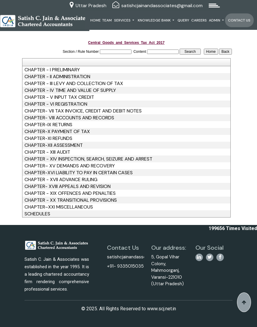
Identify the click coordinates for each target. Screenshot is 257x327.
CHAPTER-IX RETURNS (48, 124)
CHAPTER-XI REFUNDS (48, 138)
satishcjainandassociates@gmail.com (162, 5)
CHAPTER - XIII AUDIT (47, 152)
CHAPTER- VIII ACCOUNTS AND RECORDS (69, 117)
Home (95, 20)
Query (183, 20)
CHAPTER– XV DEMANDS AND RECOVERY (70, 166)
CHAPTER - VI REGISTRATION (56, 104)
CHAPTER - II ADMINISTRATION (57, 76)
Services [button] (122, 20)
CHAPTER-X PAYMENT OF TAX (57, 131)
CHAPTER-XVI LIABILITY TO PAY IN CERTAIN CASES (79, 172)
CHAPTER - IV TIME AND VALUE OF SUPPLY (70, 90)
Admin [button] (215, 20)
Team (107, 20)
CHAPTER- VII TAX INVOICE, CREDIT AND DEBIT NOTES (83, 111)
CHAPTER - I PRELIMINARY (52, 69)
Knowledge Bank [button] (155, 20)
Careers (199, 20)
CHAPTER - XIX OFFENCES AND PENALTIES (70, 193)
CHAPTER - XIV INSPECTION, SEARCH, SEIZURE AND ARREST (88, 159)
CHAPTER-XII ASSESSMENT (54, 145)
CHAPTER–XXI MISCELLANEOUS (59, 207)
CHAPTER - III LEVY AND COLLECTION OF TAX (74, 83)
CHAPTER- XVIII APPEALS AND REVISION (68, 186)
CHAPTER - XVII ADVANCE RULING (61, 179)
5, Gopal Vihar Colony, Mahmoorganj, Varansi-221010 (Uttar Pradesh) (167, 270)
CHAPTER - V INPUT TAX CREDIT (59, 97)
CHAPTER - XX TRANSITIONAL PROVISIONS (71, 200)
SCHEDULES (37, 214)
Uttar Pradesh (91, 5)
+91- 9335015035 (125, 266)
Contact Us (239, 20)
